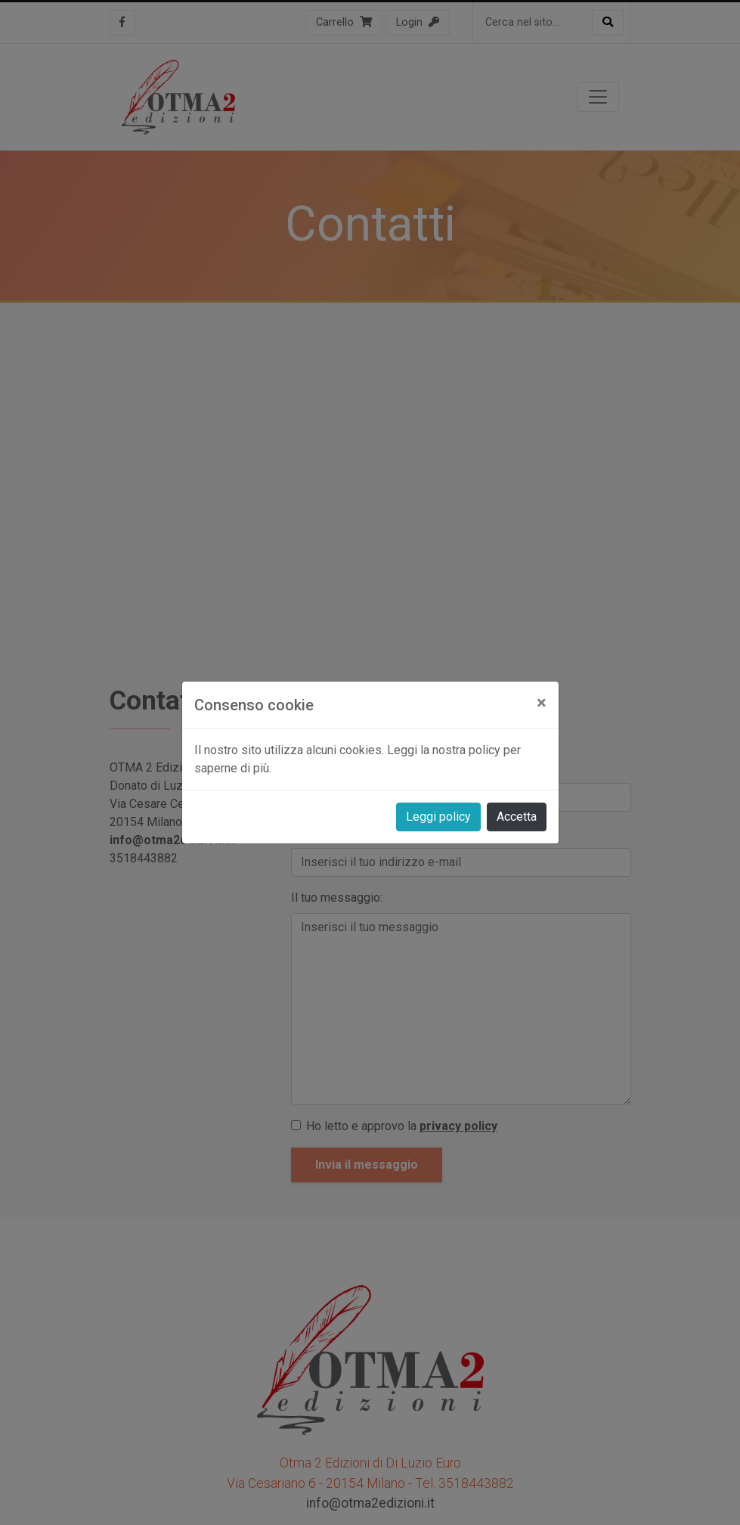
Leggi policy (438, 816)
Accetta (517, 816)
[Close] (542, 703)
